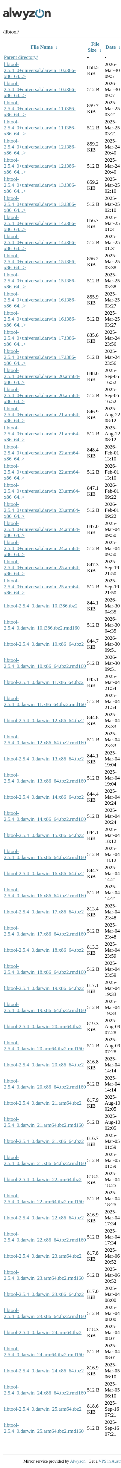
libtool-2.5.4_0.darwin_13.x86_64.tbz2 (44, 759)
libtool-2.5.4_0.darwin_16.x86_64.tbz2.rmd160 (45, 892)
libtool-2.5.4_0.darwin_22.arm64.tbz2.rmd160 (44, 1198)
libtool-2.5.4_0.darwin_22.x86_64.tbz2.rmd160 (45, 1237)
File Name (42, 47)
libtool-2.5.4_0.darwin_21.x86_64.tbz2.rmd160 (45, 1160)
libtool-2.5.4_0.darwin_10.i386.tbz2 (41, 606)
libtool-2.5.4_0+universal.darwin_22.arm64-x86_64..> (42, 453)
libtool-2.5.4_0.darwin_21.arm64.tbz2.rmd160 (44, 1122)
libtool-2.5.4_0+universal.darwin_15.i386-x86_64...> (40, 261)
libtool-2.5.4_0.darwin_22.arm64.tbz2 (42, 1179)
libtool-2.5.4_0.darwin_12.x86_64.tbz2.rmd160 (45, 740)
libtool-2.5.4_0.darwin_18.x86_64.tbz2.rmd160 (45, 969)
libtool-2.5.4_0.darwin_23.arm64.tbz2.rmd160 (44, 1275)
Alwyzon (78, 1461)
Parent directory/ (21, 57)
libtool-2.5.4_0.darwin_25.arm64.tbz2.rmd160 (44, 1428)
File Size (93, 47)
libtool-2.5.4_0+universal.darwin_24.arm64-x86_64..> (42, 529)
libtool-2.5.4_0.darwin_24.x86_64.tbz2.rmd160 (45, 1390)
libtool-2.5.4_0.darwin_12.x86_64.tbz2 (44, 720)
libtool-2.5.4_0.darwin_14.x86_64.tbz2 (44, 797)
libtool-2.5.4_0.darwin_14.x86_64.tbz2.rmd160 (45, 816)
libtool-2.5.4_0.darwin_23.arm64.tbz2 (42, 1256)
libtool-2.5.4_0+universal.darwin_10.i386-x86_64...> (40, 70)
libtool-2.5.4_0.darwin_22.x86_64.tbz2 (44, 1218)
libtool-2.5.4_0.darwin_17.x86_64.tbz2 (44, 912)
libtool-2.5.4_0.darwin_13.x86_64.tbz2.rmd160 (45, 778)
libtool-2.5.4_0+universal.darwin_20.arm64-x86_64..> (42, 376)
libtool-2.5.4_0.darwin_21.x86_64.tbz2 (44, 1141)
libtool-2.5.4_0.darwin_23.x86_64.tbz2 (44, 1294)
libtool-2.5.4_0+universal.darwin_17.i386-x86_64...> (40, 338)
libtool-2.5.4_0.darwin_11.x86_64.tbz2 (44, 682)
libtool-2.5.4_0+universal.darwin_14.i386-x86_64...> (40, 223)
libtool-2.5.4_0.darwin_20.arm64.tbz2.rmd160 (44, 1045)
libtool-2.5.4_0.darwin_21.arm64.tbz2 (42, 1103)
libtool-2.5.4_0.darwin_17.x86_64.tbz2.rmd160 (45, 931)
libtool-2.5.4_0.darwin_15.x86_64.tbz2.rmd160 (45, 854)
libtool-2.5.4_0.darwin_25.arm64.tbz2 (42, 1409)
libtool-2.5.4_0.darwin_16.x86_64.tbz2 (44, 873)
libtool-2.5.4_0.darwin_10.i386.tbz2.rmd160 (42, 625)
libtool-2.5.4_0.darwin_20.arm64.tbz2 (42, 1026)
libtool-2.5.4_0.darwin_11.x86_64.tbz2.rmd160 (45, 701)
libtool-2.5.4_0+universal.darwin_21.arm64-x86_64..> (42, 414)
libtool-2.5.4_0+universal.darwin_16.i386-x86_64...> (40, 300)
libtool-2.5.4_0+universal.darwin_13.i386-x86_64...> (40, 185)
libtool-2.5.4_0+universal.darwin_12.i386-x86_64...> (40, 147)
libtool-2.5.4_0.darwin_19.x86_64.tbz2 (44, 988)
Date (111, 47)
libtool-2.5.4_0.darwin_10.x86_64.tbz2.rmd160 (45, 663)
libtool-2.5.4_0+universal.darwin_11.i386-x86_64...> (39, 108)
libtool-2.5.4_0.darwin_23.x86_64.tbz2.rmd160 (45, 1313)
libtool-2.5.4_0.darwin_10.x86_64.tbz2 (44, 644)
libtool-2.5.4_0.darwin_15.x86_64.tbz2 (44, 835)
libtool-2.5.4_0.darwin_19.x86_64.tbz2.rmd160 (45, 1007)
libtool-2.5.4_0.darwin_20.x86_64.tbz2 (44, 1065)
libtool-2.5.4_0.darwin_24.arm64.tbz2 (42, 1332)
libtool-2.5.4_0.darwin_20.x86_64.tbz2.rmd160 (45, 1084)
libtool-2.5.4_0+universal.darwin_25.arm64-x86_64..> (42, 567)
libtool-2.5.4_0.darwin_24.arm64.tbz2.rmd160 (44, 1351)
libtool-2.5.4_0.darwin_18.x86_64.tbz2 (44, 950)
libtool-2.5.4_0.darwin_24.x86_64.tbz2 (44, 1371)
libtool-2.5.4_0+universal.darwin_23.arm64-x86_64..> (42, 491)
